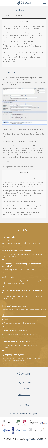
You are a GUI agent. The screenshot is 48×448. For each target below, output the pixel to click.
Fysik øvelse (24, 388)
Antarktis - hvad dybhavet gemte (24, 413)
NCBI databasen (14, 73)
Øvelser (24, 373)
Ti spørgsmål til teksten (24, 382)
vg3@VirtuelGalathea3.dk (34, 440)
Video (33, 404)
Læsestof (24, 229)
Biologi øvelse (24, 395)
